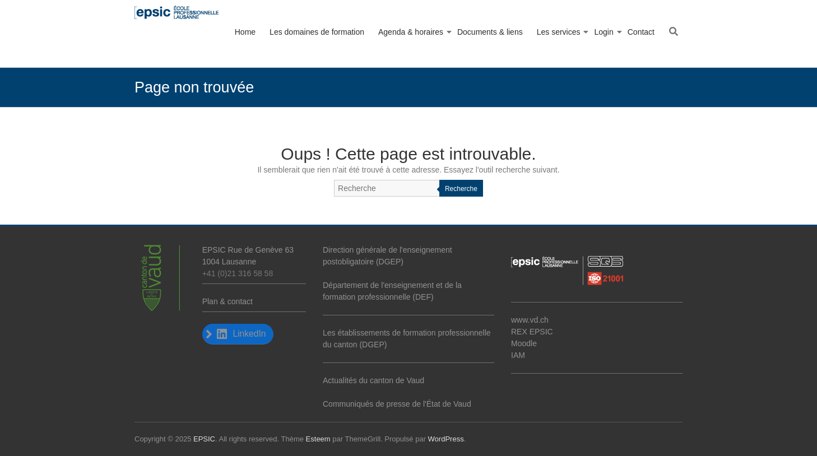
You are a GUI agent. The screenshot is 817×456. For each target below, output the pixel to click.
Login (603, 31)
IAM (518, 355)
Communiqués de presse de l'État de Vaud (397, 403)
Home (245, 31)
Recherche (461, 189)
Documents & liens (490, 31)
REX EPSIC (532, 331)
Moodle (524, 343)
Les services (559, 31)
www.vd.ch (530, 319)
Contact (641, 31)
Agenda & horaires (410, 31)
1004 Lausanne (229, 261)
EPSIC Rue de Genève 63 (248, 249)
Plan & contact (227, 301)
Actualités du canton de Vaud (373, 380)
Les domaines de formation (317, 31)
